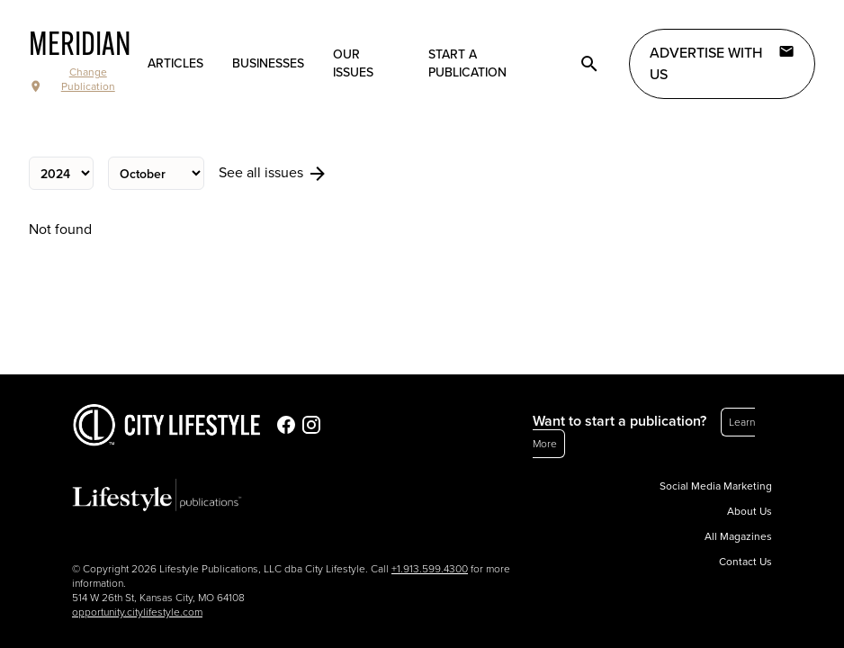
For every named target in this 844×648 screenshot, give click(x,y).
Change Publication (72, 80)
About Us (749, 511)
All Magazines (738, 536)
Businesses (268, 63)
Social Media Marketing (716, 486)
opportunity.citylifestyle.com (137, 612)
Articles (175, 63)
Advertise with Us (722, 63)
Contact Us (745, 561)
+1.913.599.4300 (429, 568)
